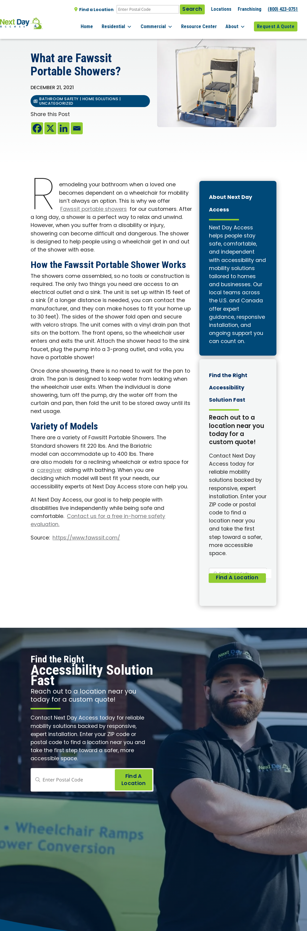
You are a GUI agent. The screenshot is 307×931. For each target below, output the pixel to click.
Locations (221, 9)
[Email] (77, 128)
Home (98, 24)
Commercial (164, 24)
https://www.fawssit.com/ (86, 538)
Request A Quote (275, 24)
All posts (43, 34)
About (238, 24)
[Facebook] (37, 128)
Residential (126, 24)
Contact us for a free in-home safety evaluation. (98, 520)
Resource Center (204, 24)
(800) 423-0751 (283, 9)
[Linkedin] (64, 128)
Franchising (249, 9)
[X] (50, 128)
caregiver (49, 470)
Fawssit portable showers (93, 209)
